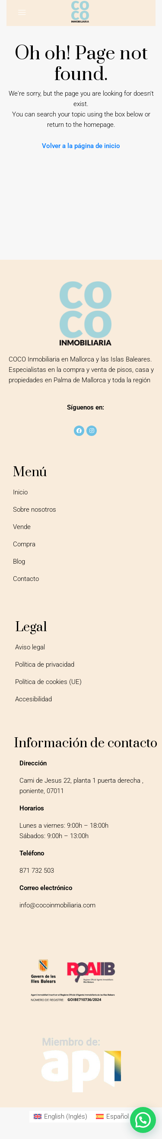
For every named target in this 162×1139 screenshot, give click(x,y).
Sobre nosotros (34, 509)
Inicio (20, 492)
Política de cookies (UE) (48, 682)
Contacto (26, 579)
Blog (19, 561)
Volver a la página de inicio (81, 146)
